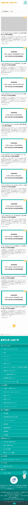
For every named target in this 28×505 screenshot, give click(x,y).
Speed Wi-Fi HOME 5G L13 (14, 367)
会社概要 (5, 413)
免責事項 (5, 431)
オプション (5, 360)
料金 (4, 352)
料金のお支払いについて (9, 402)
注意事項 (5, 435)
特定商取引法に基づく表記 (10, 416)
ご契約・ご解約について (9, 388)
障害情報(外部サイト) (9, 378)
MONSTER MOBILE (7, 466)
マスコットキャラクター (10, 381)
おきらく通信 (6, 473)
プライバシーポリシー (8, 420)
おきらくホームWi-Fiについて (11, 392)
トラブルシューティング (9, 406)
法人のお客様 (6, 449)
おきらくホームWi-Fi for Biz (11, 459)
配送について (6, 395)
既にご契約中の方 (7, 445)
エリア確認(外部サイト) (9, 374)
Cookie (17, 501)
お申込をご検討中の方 (8, 441)
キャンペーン (6, 356)
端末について (6, 363)
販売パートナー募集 (8, 452)
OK (14, 503)
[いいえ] (26, 503)
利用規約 (5, 424)
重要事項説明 (6, 427)
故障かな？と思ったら (8, 370)
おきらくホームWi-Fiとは (9, 349)
